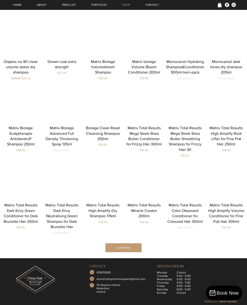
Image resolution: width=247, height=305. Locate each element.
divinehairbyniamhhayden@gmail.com (120, 279)
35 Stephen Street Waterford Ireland (108, 288)
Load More (123, 247)
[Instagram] (234, 5)
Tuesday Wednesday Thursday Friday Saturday (164, 282)
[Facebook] (227, 5)
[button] (220, 4)
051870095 (103, 272)
